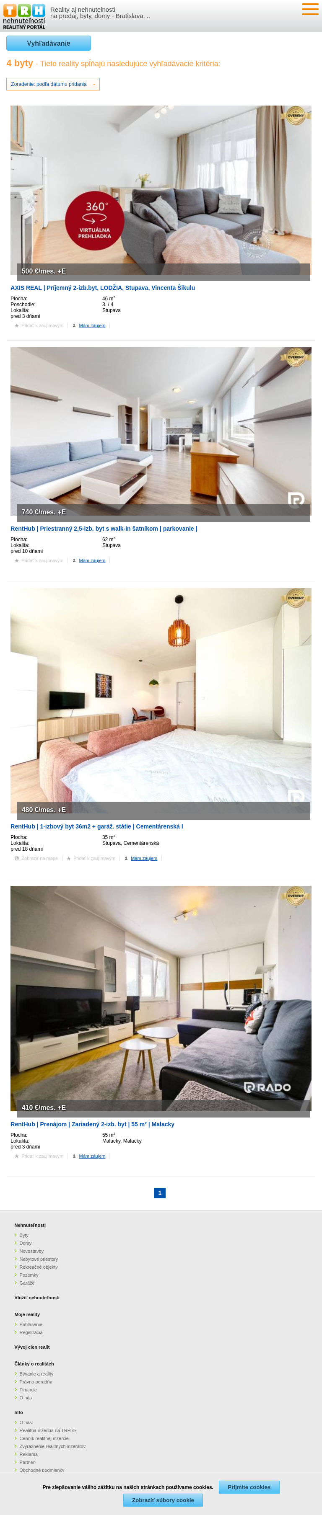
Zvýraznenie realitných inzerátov (53, 1446)
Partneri (28, 1462)
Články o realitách (34, 1363)
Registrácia (31, 1332)
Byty (24, 1235)
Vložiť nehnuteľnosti (37, 1297)
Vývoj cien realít (32, 1347)
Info (19, 1412)
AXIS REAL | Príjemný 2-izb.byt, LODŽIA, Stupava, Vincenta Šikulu (102, 287)
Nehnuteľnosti (30, 1225)
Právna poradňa (36, 1381)
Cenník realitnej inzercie (44, 1438)
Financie (28, 1389)
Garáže (27, 1282)
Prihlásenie (31, 1324)
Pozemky (29, 1275)
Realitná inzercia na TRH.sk (48, 1430)
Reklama (29, 1454)
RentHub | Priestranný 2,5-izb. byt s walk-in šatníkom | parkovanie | (103, 528)
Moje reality (27, 1314)
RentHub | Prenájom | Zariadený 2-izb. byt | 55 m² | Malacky (92, 1124)
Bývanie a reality (37, 1373)
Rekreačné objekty (39, 1267)
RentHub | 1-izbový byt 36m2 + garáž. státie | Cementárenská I (96, 826)
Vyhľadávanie (48, 43)
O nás (26, 1397)
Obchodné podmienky (42, 1470)
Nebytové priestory (39, 1259)
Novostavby (32, 1251)
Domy (26, 1243)
